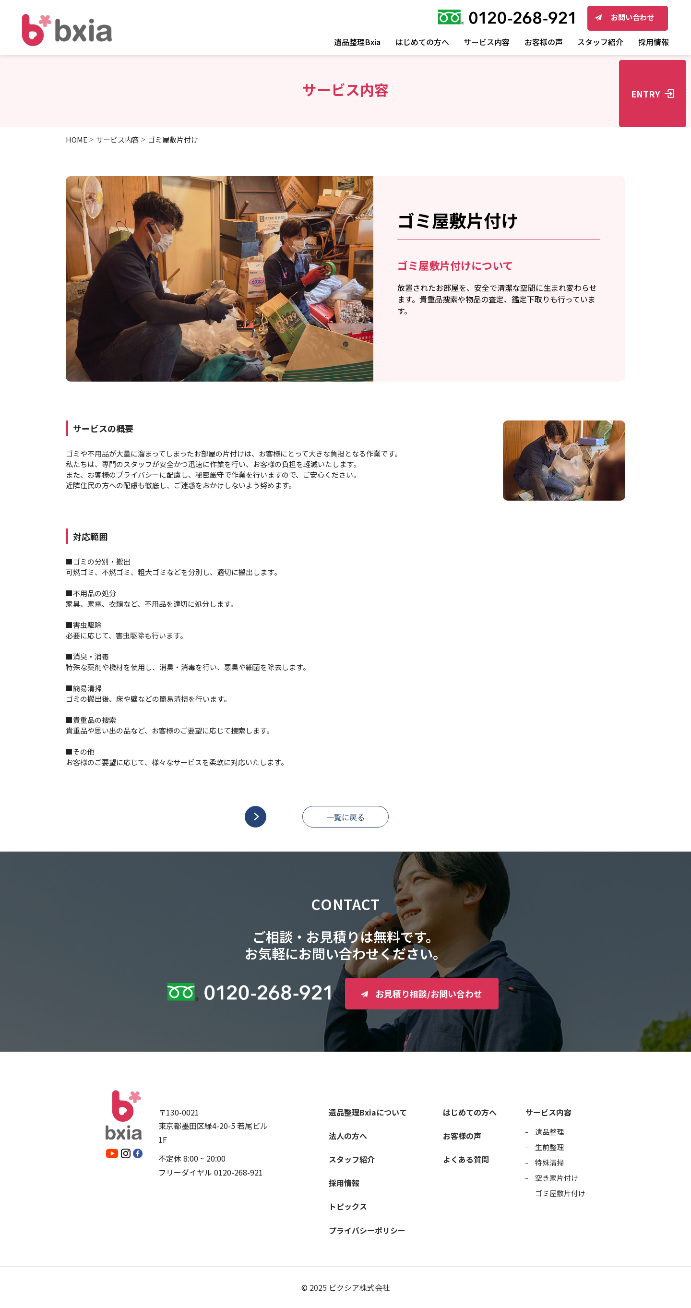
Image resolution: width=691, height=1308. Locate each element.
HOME (76, 139)
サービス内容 (117, 139)
